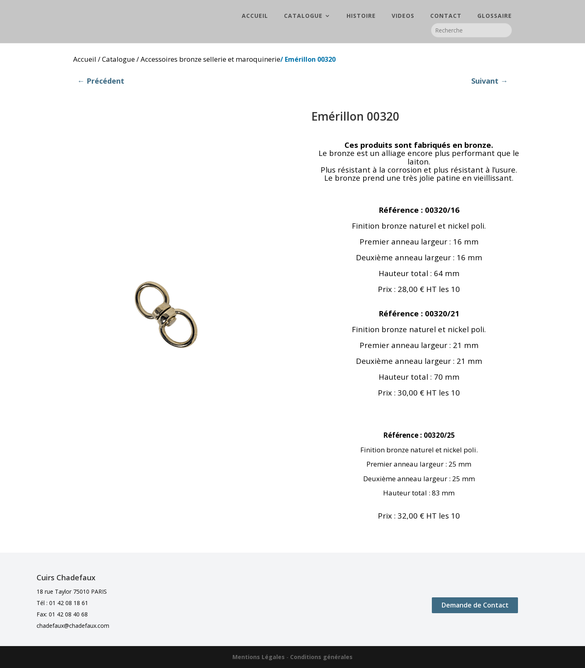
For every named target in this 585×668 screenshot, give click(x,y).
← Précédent (100, 81)
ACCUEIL (255, 16)
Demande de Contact (475, 605)
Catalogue (118, 59)
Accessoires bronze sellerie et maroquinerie (210, 59)
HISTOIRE (361, 16)
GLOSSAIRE (494, 16)
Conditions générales (321, 657)
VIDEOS (403, 16)
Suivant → (489, 81)
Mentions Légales (258, 657)
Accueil (84, 59)
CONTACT (446, 16)
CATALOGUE (303, 16)
